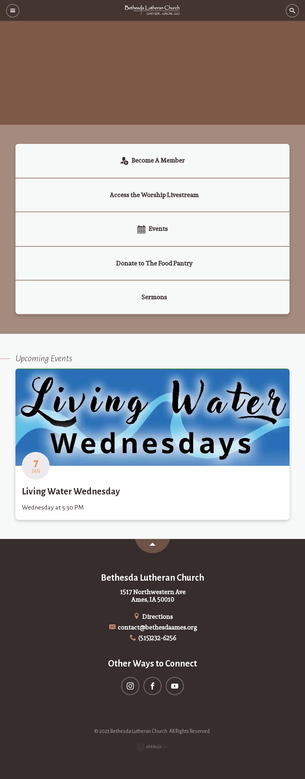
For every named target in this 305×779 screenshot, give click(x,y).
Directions (152, 617)
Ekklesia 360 (152, 747)
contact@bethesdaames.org (152, 627)
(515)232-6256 (153, 638)
